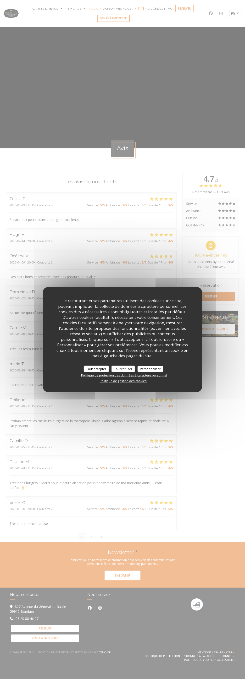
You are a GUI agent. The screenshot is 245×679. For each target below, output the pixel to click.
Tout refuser (123, 368)
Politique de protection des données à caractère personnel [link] (124, 375)
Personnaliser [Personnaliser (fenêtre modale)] (150, 368)
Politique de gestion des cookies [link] (123, 381)
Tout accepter (96, 368)
